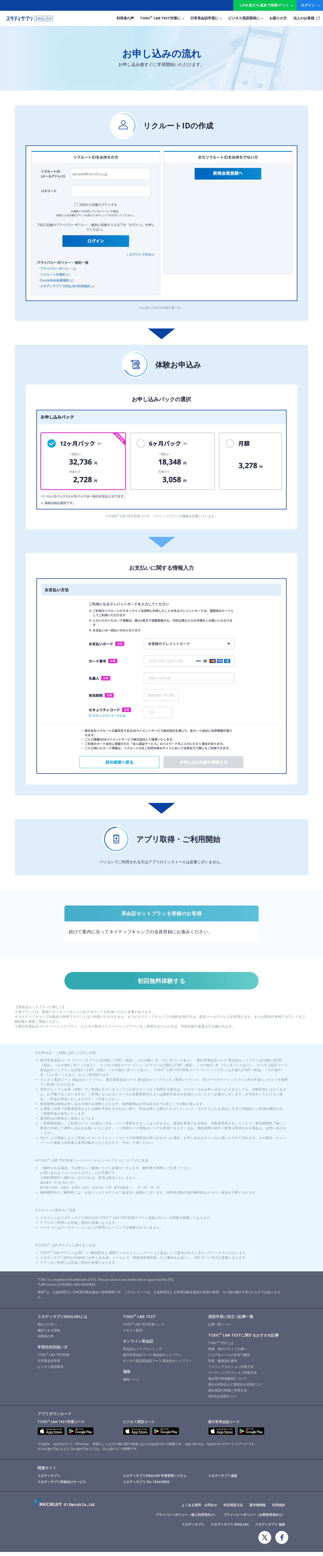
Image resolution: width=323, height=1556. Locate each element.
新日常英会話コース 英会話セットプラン (152, 1358)
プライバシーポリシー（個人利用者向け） (186, 1518)
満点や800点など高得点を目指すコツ (235, 1388)
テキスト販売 (132, 1334)
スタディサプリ (48, 1479)
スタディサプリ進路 (222, 1479)
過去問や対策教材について (227, 1382)
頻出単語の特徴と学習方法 (227, 1394)
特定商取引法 (233, 1509)
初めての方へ (47, 1328)
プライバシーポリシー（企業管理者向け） (254, 1518)
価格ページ (131, 1383)
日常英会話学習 (48, 1364)
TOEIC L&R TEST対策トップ (144, 1328)
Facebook (281, 1541)
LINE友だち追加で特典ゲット (264, 5)
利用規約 (278, 1509)
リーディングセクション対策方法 (232, 1376)
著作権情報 (257, 1509)
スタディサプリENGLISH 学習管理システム (155, 1479)
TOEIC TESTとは (220, 1346)
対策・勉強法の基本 (222, 1364)
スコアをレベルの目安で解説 (229, 1358)
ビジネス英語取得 (50, 1370)
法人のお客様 (303, 18)
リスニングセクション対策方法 (230, 1370)
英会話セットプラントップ (142, 1352)
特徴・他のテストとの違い (227, 1352)
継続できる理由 (48, 1334)
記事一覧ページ (219, 1328)
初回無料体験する (161, 983)
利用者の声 (45, 1340)
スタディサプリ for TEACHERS (146, 1486)
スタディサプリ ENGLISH (230, 1528)
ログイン (308, 5)
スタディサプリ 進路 (270, 1528)
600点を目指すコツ (222, 1400)
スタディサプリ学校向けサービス (61, 1486)
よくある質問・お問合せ (199, 1509)
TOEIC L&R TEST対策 (53, 1358)
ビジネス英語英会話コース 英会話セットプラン (157, 1364)
